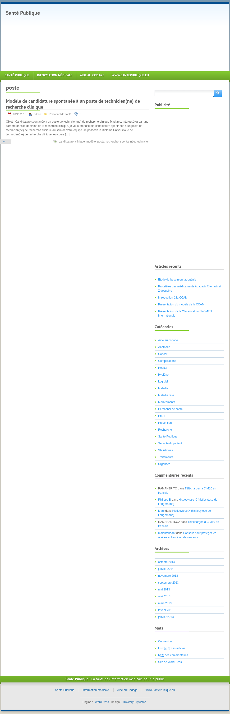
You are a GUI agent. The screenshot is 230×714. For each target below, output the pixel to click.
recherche (112, 141)
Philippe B (164, 499)
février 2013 (165, 610)
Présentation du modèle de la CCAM (181, 304)
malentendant (166, 533)
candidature (66, 141)
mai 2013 (164, 589)
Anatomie (164, 347)
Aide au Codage (92, 76)
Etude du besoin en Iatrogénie (177, 279)
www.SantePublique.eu (130, 76)
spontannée (127, 141)
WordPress (102, 702)
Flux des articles (171, 648)
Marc (161, 510)
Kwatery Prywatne (134, 702)
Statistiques (165, 450)
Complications (167, 361)
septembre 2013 (168, 582)
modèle (91, 141)
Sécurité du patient (170, 443)
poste (100, 141)
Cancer (162, 354)
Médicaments (166, 402)
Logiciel (163, 381)
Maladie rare (166, 395)
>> (3, 141)
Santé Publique (23, 13)
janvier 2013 (166, 617)
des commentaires (173, 655)
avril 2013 (164, 596)
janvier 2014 (166, 569)
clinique (80, 141)
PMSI (161, 416)
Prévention (165, 422)
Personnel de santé (60, 114)
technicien (143, 141)
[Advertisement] (114, 37)
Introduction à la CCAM (173, 297)
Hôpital (162, 367)
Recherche (165, 429)
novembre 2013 (168, 575)
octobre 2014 (166, 562)
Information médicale (54, 76)
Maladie (163, 388)
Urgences (164, 464)
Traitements (165, 457)
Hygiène (163, 374)
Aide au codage (168, 340)
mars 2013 (165, 603)
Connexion (165, 641)
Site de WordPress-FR (172, 662)
